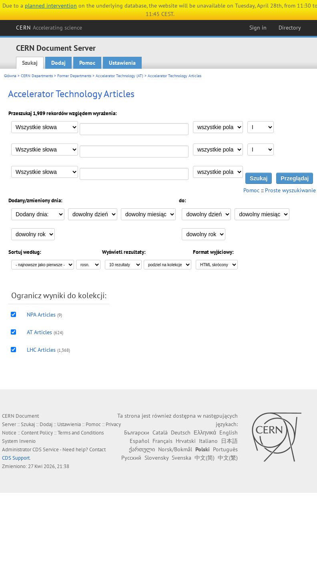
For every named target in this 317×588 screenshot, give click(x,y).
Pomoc (87, 62)
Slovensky (156, 457)
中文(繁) (228, 457)
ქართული (142, 449)
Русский (131, 457)
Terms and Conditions (81, 432)
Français (162, 440)
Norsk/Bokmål (175, 449)
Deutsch (181, 432)
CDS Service (45, 449)
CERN (49, 27)
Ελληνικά (205, 432)
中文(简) (205, 457)
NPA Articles (41, 314)
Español (139, 440)
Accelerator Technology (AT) (119, 75)
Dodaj (58, 62)
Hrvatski (186, 440)
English (228, 432)
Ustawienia (122, 62)
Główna (10, 75)
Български (136, 432)
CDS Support (16, 457)
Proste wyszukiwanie (290, 190)
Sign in (258, 27)
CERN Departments (37, 75)
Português (225, 449)
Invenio (27, 441)
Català (160, 432)
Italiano (208, 440)
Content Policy (37, 432)
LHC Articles (41, 349)
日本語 (229, 440)
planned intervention (51, 5)
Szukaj (30, 62)
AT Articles (39, 332)
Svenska (181, 457)
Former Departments (74, 75)
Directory (290, 27)
